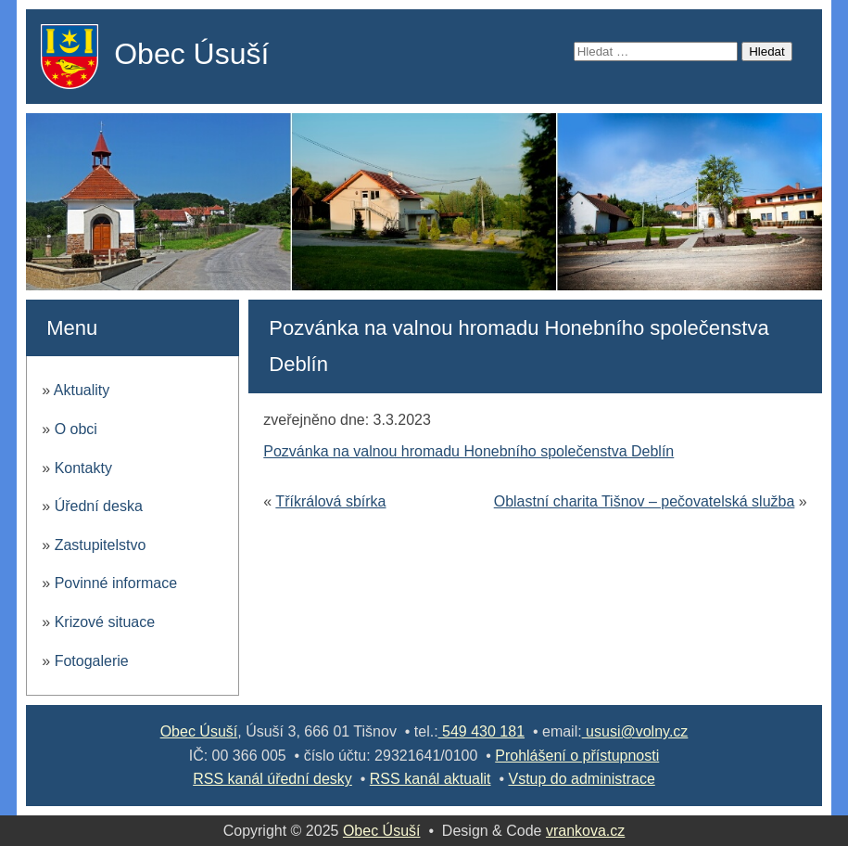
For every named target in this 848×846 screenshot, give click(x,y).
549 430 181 (481, 731)
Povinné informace (116, 583)
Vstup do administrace (581, 779)
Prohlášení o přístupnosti (577, 755)
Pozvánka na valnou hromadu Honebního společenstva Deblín (468, 451)
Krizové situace (105, 622)
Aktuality (81, 390)
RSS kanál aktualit (430, 779)
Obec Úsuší (191, 53)
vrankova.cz (585, 831)
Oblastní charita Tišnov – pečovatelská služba (644, 501)
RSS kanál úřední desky (272, 779)
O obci (76, 429)
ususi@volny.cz (635, 731)
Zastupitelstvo (100, 545)
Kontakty (83, 468)
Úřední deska (99, 506)
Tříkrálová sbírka (330, 501)
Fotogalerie (92, 661)
